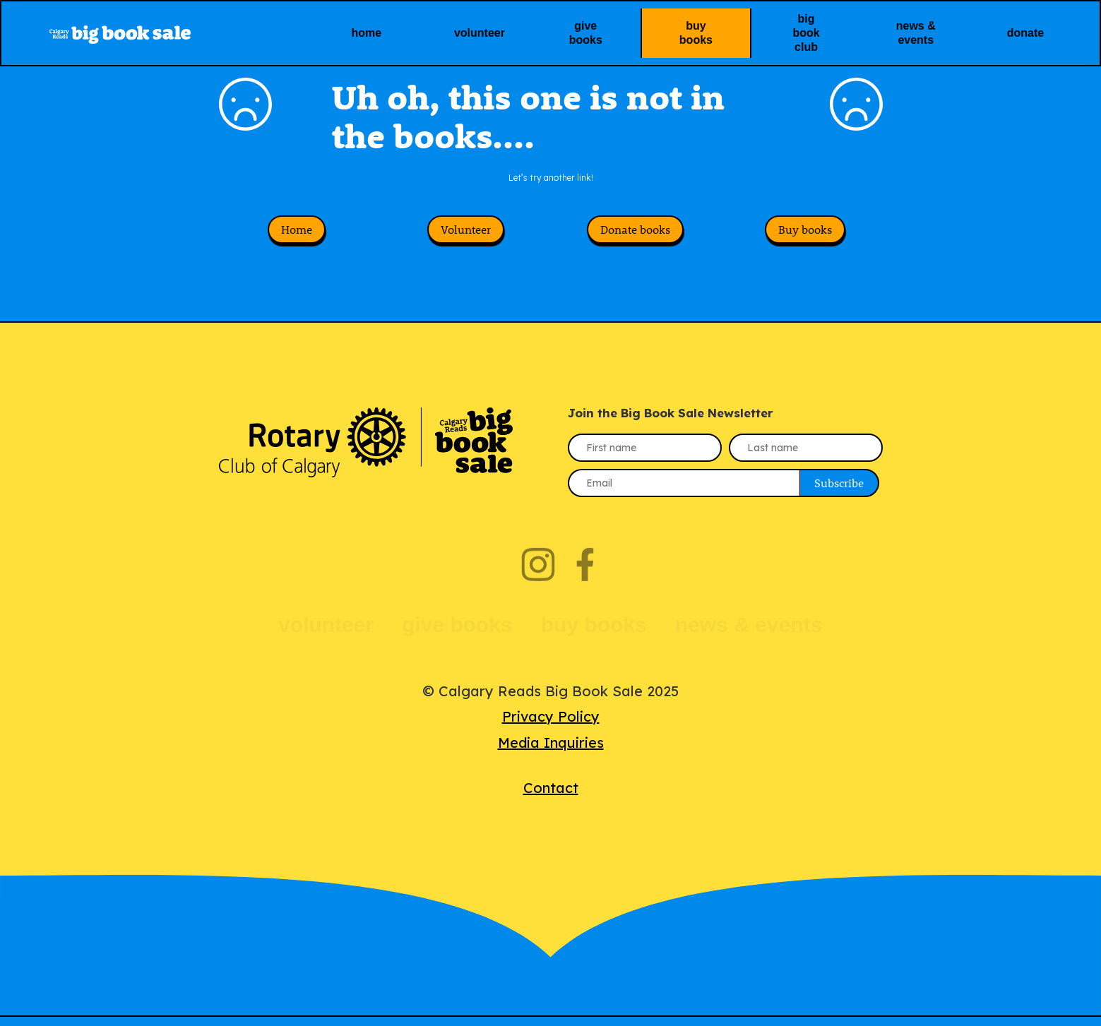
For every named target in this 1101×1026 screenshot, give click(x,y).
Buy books (805, 238)
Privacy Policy (551, 725)
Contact (550, 797)
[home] (166, 33)
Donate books (635, 238)
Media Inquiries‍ (551, 751)
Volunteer (466, 238)
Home (296, 238)
